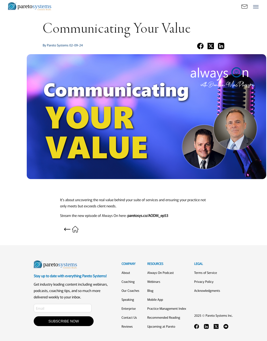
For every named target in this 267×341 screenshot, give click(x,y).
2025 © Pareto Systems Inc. (213, 315)
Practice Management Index (166, 308)
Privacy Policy (204, 281)
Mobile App (155, 299)
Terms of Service (205, 272)
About (126, 272)
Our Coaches (130, 290)
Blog (150, 290)
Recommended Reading (163, 317)
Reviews (127, 326)
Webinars (153, 281)
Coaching (128, 281)
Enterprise (129, 308)
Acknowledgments (207, 290)
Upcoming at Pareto (161, 326)
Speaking (128, 299)
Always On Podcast (160, 272)
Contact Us (129, 317)
